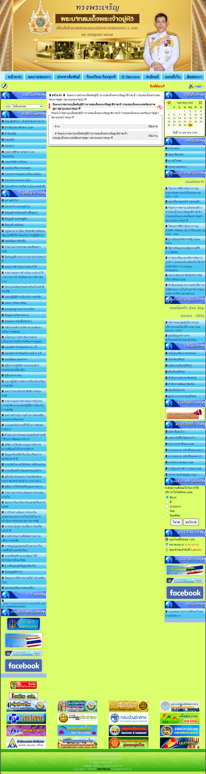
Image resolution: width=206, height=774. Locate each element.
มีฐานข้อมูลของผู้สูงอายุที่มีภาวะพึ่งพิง (182, 250)
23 (190, 121)
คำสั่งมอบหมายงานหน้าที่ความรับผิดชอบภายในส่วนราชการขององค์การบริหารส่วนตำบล (185, 289)
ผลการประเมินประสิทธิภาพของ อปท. (22, 393)
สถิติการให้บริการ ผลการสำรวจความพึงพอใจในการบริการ (21, 447)
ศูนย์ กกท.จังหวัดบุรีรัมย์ (180, 396)
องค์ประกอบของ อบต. (179, 462)
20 (174, 121)
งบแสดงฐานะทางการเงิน (18, 309)
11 (201, 114)
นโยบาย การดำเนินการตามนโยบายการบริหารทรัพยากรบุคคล (22, 339)
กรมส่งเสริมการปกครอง (181, 353)
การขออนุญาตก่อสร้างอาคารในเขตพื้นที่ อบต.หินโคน (22, 548)
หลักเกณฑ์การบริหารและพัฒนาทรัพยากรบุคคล (22, 329)
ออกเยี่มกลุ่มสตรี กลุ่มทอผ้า (182, 201)
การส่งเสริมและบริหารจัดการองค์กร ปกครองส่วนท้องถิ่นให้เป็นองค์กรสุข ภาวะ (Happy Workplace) (185, 264)
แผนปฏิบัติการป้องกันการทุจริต (21, 296)
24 (195, 121)
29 (184, 125)
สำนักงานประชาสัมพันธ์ (180, 377)
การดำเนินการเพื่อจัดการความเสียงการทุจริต (21, 538)
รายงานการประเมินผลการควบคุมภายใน (23, 494)
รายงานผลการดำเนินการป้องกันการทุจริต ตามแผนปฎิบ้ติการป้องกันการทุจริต (23, 405)
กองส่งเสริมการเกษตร (16, 167)
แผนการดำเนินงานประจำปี (19, 266)
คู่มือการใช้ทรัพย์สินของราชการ (22, 486)
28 (179, 125)
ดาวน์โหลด (173, 160)
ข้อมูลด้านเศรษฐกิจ (15, 218)
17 (195, 118)
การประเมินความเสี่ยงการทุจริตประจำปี (22, 528)
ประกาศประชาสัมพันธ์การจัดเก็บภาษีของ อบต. (183, 277)
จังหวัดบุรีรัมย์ (175, 359)
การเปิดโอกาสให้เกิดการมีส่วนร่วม (23, 464)
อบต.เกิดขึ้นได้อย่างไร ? (181, 437)
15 (184, 118)
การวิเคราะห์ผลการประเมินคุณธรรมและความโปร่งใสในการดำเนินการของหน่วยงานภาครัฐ (21, 516)
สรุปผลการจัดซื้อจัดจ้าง (17, 321)
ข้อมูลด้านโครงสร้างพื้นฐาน (19, 212)
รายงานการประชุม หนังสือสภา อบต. (21, 249)
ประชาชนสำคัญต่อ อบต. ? (182, 474)
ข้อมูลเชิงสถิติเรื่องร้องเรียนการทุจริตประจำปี (22, 456)
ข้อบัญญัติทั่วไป (12, 571)
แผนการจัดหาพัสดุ (14, 302)
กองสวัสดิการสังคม (14, 161)
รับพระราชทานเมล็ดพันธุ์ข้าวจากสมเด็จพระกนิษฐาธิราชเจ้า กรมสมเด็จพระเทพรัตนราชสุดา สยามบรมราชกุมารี (184, 214)
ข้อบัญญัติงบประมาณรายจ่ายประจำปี (24, 259)
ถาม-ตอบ (172, 148)
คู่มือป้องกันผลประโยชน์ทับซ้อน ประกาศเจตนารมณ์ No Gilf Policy (22, 478)
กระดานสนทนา (176, 166)
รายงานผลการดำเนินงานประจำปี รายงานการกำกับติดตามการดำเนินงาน (23, 277)
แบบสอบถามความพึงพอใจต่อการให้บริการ (184, 613)
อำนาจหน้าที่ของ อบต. (180, 443)
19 (169, 121)
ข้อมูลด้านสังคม (13, 224)
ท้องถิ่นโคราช (175, 390)
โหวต (176, 522)
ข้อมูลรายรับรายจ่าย (15, 315)
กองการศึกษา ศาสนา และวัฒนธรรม (18, 154)
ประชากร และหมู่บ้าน (16, 206)
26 (169, 125)
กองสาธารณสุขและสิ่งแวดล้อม (21, 174)
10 (195, 114)
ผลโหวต (191, 522)
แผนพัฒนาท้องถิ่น (14, 240)
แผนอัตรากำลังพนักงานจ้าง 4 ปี (22, 353)
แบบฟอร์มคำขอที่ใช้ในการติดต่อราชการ (23, 427)
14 (179, 118)
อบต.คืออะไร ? (175, 431)
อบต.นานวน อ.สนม (24, 106)
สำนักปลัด (9, 133)
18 (200, 118)
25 (200, 121)
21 (179, 121)
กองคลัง (8, 139)
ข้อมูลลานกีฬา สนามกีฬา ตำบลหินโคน (23, 580)
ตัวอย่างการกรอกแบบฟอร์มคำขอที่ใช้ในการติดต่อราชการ (24, 437)
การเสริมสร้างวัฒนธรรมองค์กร (21, 470)
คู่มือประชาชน (12, 375)
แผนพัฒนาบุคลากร (14, 359)
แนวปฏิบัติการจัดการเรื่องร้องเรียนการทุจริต (23, 383)
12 (169, 118)
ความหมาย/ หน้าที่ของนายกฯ (184, 450)
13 (174, 118)
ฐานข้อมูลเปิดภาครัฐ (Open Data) (182, 241)
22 (184, 121)
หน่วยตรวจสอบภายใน (16, 180)
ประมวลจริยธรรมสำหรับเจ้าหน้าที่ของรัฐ (23, 289)
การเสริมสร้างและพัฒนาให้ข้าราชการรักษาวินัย (19, 558)
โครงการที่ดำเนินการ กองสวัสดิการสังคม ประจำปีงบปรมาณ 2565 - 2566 (185, 230)
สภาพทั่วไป (10, 200)
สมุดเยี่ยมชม (174, 154)
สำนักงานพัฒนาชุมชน (180, 383)
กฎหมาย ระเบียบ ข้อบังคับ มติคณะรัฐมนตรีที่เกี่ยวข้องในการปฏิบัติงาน (23, 233)
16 (190, 118)
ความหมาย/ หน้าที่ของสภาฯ (183, 456)
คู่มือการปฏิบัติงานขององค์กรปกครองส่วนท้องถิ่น (20, 367)
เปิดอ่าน (153, 126)
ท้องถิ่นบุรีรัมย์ (175, 371)
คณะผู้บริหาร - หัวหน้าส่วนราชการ (23, 121)
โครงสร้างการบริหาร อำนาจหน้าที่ (23, 186)
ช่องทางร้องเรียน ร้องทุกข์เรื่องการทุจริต (23, 504)
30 (190, 125)
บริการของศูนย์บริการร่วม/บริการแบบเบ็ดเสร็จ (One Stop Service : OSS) (182, 326)
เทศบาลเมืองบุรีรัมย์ (178, 365)
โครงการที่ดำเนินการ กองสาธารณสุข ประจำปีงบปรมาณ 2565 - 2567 (183, 192)
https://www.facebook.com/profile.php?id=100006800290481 (24, 604)
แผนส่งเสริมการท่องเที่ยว (18, 587)
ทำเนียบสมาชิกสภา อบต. (18, 127)
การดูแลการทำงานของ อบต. (183, 468)
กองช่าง (8, 145)
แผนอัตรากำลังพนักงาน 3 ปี (19, 347)
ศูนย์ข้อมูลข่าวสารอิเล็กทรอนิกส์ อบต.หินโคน (181, 337)
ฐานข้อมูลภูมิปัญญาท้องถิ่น (19, 565)
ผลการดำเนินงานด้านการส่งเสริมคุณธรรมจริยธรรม (23, 417)
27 (174, 125)
